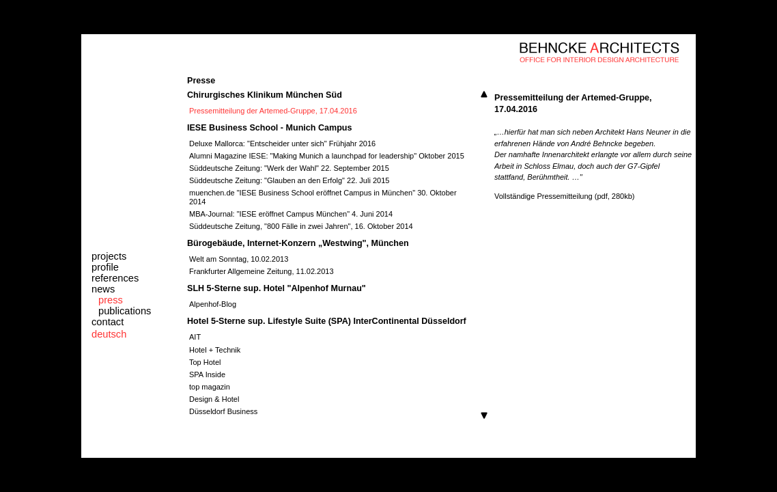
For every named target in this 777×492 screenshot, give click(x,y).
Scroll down (484, 415)
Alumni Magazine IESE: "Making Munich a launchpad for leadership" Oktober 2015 (326, 156)
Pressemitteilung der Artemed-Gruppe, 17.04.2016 (273, 111)
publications (124, 310)
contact (107, 321)
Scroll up (484, 94)
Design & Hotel (214, 399)
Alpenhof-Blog (212, 304)
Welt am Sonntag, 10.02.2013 (238, 259)
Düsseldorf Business (223, 411)
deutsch (108, 334)
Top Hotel (205, 362)
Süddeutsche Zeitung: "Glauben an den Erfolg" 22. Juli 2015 (289, 180)
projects (108, 256)
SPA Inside (207, 374)
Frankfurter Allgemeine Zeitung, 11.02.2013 (261, 271)
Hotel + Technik (214, 350)
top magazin (209, 387)
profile (105, 267)
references (115, 278)
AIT (195, 337)
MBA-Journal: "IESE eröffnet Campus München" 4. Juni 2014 (291, 214)
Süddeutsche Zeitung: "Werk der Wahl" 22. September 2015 (289, 168)
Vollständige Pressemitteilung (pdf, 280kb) (564, 196)
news (103, 289)
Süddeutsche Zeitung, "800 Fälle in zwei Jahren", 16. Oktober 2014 (301, 226)
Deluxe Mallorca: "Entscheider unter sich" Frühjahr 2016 (282, 143)
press (110, 300)
